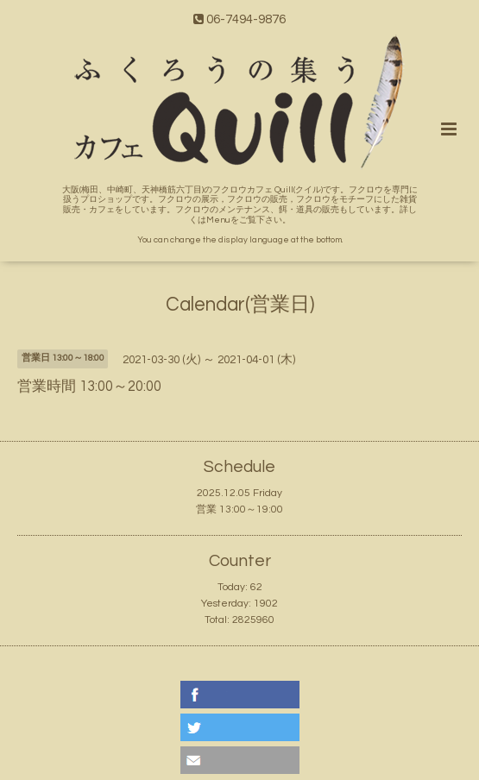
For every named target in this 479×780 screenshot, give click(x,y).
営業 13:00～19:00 (239, 509)
